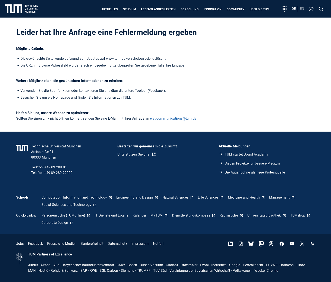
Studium (129, 9)
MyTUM (156, 215)
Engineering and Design (135, 197)
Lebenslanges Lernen (158, 9)
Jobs (20, 244)
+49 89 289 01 (55, 167)
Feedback (35, 244)
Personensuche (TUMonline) (63, 215)
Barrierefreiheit (92, 244)
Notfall (158, 244)
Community (236, 9)
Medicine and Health (244, 197)
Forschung (190, 9)
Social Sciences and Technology (66, 205)
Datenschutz (117, 244)
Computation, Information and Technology (74, 197)
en (302, 9)
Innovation (213, 9)
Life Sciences (208, 197)
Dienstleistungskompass (191, 215)
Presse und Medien (61, 244)
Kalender (139, 215)
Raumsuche (229, 215)
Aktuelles (109, 9)
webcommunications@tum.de (173, 118)
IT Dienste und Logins (111, 215)
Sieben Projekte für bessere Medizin (252, 163)
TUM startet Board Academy (246, 154)
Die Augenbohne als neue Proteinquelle (255, 172)
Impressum (140, 244)
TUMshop (298, 215)
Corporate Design (55, 223)
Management (279, 197)
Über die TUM (259, 9)
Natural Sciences (175, 197)
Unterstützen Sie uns (133, 154)
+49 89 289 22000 (58, 173)
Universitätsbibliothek (264, 215)
